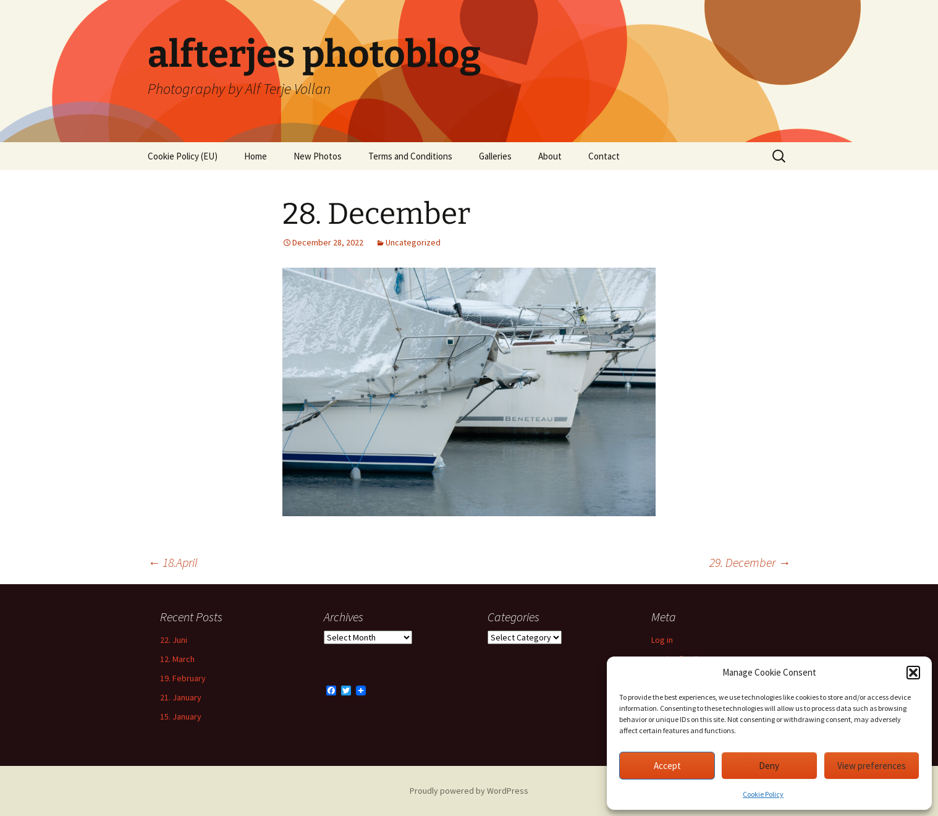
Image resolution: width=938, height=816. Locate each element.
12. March (177, 659)
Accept (667, 765)
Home (255, 156)
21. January (180, 697)
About (550, 156)
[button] (913, 672)
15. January (180, 716)
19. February (183, 678)
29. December (749, 562)
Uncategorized (413, 242)
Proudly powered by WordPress (469, 790)
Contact (604, 156)
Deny (769, 765)
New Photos (318, 156)
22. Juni (173, 639)
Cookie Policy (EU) (183, 156)
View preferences (871, 765)
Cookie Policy (763, 794)
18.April (173, 562)
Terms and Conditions (410, 156)
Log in (662, 639)
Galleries (495, 156)
